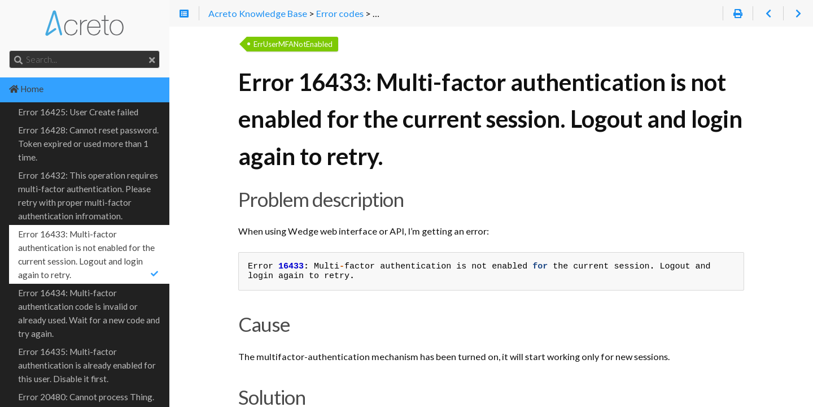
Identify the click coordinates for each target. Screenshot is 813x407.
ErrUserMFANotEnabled (293, 44)
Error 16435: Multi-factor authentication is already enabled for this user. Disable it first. (87, 365)
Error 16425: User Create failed (78, 112)
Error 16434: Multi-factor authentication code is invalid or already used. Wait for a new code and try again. (89, 313)
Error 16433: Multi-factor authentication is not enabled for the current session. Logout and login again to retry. (89, 254)
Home (26, 89)
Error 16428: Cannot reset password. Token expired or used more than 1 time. (88, 143)
